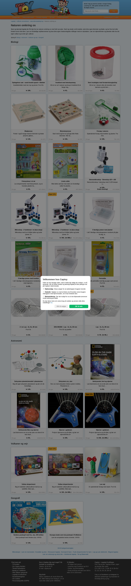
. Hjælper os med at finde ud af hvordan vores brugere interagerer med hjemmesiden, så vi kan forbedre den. (64, 292)
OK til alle (78, 306)
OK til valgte (61, 306)
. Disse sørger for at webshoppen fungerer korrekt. (64, 289)
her (51, 302)
